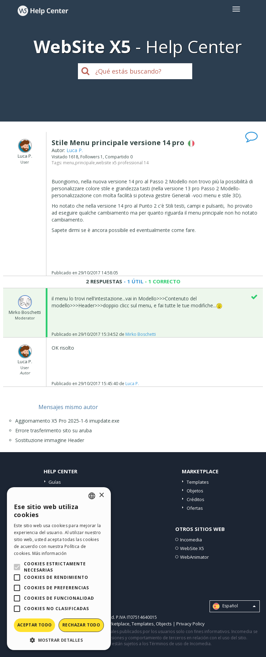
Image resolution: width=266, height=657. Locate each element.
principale (85, 163)
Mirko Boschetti (140, 334)
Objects (164, 624)
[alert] (59, 568)
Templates (198, 482)
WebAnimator (194, 557)
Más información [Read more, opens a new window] (49, 553)
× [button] (101, 495)
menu (68, 163)
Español (234, 606)
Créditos (195, 499)
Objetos (195, 491)
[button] (59, 640)
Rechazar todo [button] (81, 625)
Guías (54, 482)
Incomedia (191, 540)
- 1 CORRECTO (161, 281)
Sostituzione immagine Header (49, 440)
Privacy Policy (190, 624)
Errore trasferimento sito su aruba (53, 430)
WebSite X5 (192, 548)
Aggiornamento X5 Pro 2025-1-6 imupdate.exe (67, 420)
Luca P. (74, 150)
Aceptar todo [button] (34, 625)
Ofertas (195, 508)
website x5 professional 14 (122, 163)
